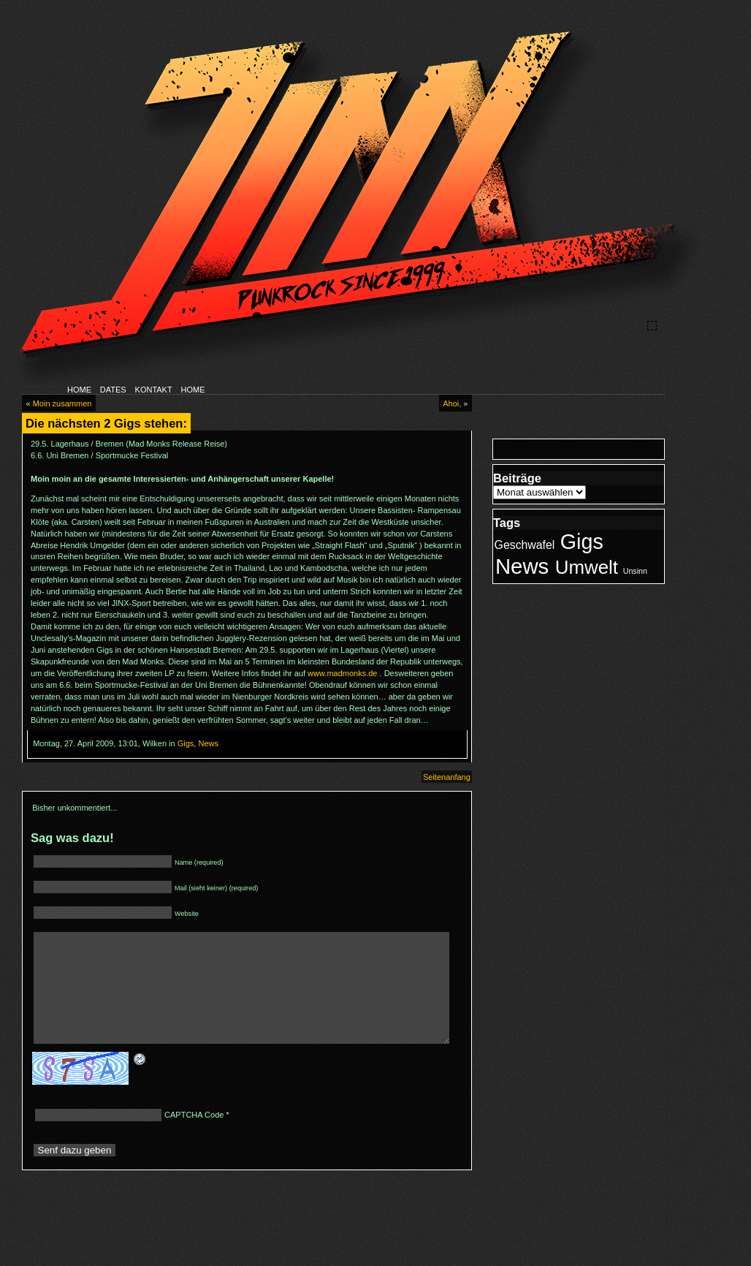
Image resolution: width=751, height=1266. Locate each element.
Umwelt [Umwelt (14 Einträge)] (586, 567)
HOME (79, 389)
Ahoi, (452, 403)
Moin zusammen (62, 403)
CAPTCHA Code (194, 1137)
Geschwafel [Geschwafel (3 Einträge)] (525, 545)
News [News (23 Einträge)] (522, 566)
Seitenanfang (446, 777)
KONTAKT (153, 389)
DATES (113, 389)
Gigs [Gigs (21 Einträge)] (581, 541)
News (208, 743)
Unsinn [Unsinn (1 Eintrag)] (635, 570)
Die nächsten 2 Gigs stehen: (106, 423)
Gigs (186, 743)
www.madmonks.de (342, 673)
